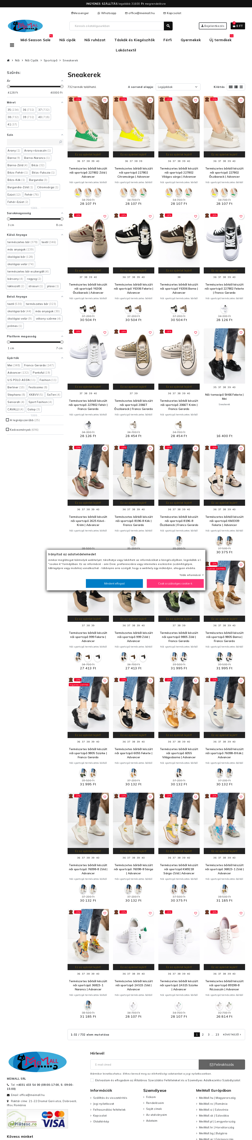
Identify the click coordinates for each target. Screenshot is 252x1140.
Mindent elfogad (114, 583)
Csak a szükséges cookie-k (175, 583)
